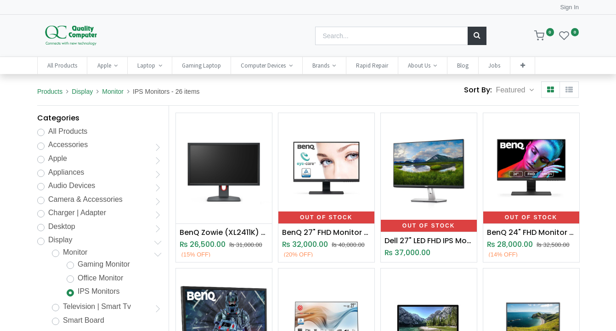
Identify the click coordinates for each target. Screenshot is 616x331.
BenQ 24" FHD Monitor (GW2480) (531, 233)
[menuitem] (62, 65)
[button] (522, 65)
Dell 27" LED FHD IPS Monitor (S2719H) (428, 241)
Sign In (569, 7)
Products (49, 91)
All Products (67, 131)
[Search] (477, 36)
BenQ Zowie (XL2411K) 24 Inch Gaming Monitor (224, 233)
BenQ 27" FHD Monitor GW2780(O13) (326, 233)
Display (82, 91)
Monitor (113, 91)
